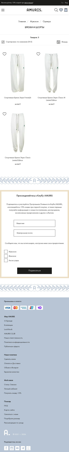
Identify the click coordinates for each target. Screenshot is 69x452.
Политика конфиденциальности (17, 342)
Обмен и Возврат (11, 368)
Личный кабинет (10, 389)
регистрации (28, 3)
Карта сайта (9, 410)
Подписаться (34, 271)
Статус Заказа (10, 385)
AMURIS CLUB (9, 334)
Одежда (47, 21)
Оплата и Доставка (12, 363)
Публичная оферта (12, 346)
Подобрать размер (12, 419)
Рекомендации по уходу (13, 423)
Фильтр (65, 42)
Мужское (34, 21)
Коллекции (8, 325)
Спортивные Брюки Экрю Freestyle (17, 98)
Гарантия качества (11, 372)
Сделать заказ (10, 359)
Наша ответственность (13, 338)
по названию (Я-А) (24, 42)
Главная (22, 21)
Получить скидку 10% (12, 393)
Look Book (8, 329)
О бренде (8, 321)
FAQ (6, 406)
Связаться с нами (11, 414)
